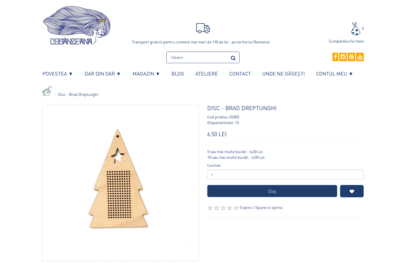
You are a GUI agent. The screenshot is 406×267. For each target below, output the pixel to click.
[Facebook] (335, 57)
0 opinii (246, 207)
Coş (272, 191)
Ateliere (206, 73)
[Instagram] (343, 57)
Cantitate (214, 165)
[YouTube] (360, 57)
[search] (233, 57)
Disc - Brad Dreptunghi (78, 94)
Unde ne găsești (283, 73)
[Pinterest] (351, 57)
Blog (177, 73)
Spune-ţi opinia (268, 207)
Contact (240, 73)
